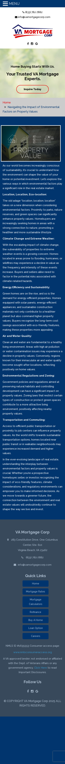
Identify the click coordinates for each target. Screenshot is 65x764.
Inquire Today (32, 89)
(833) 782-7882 (32, 12)
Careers (35, 636)
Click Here (40, 668)
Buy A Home (35, 620)
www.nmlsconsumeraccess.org (32, 652)
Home (7, 102)
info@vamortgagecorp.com (32, 17)
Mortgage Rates (35, 592)
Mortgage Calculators (35, 602)
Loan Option (35, 628)
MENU (14, 4)
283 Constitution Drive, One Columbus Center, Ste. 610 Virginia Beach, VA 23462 (34, 545)
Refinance (35, 612)
